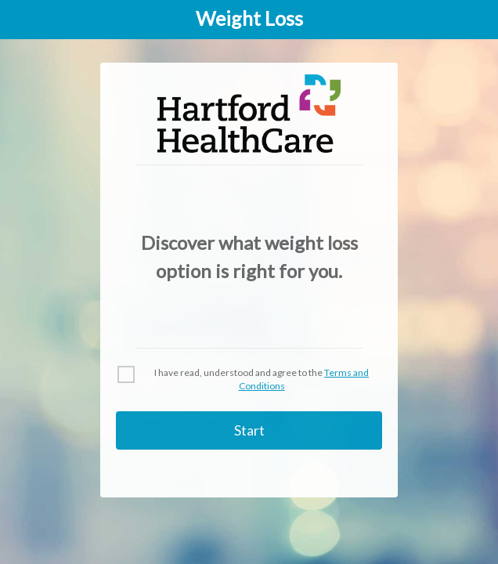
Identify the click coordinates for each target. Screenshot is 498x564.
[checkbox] (126, 374)
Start (249, 430)
